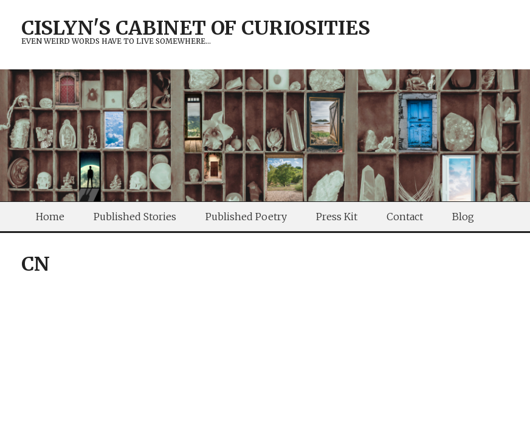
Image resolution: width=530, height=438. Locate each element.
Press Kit (336, 216)
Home (50, 216)
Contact (405, 216)
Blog (463, 216)
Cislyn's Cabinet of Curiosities (195, 28)
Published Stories (135, 216)
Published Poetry (246, 216)
